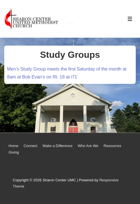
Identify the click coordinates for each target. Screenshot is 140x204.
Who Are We (88, 146)
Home (13, 146)
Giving (14, 152)
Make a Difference (57, 146)
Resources (112, 146)
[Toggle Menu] (130, 19)
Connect (30, 146)
